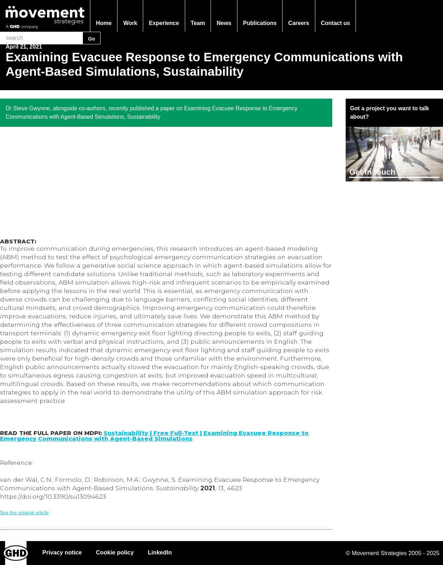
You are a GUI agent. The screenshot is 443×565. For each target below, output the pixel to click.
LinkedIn (160, 552)
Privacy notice (62, 552)
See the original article (24, 513)
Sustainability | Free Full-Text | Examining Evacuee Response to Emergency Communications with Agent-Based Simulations (154, 436)
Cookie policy (115, 552)
